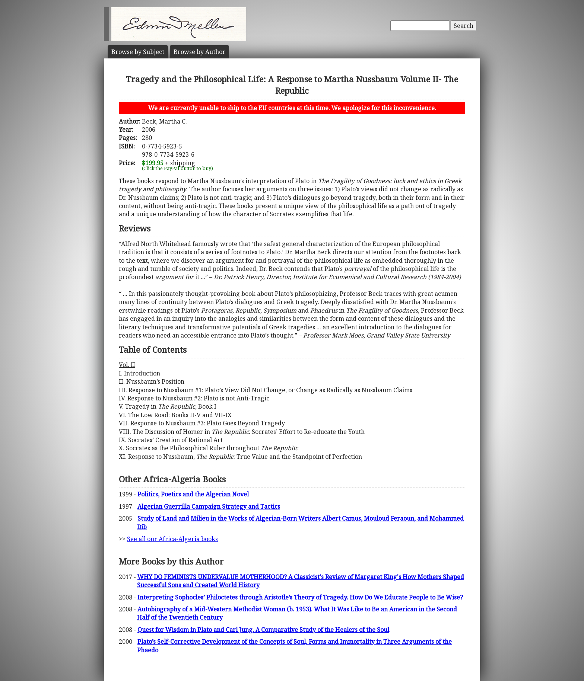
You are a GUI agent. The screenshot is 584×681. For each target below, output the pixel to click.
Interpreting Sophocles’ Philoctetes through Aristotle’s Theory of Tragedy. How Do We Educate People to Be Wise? (300, 597)
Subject (137, 52)
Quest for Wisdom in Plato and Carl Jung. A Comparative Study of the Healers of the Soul (263, 630)
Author (199, 52)
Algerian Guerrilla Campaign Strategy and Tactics (208, 506)
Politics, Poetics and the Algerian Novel (193, 494)
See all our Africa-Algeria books (172, 539)
